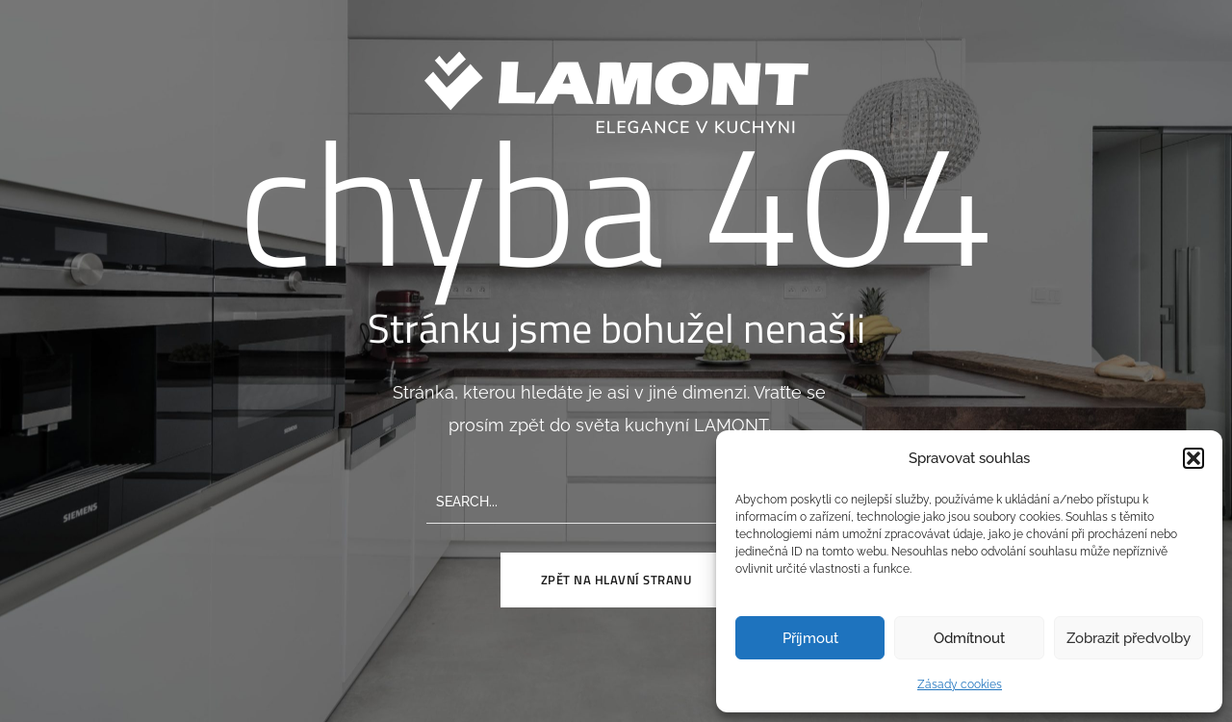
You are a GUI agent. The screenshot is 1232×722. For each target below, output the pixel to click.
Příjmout (810, 638)
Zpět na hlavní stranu (616, 579)
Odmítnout (969, 638)
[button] (1193, 458)
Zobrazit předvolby (1128, 638)
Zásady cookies (959, 684)
